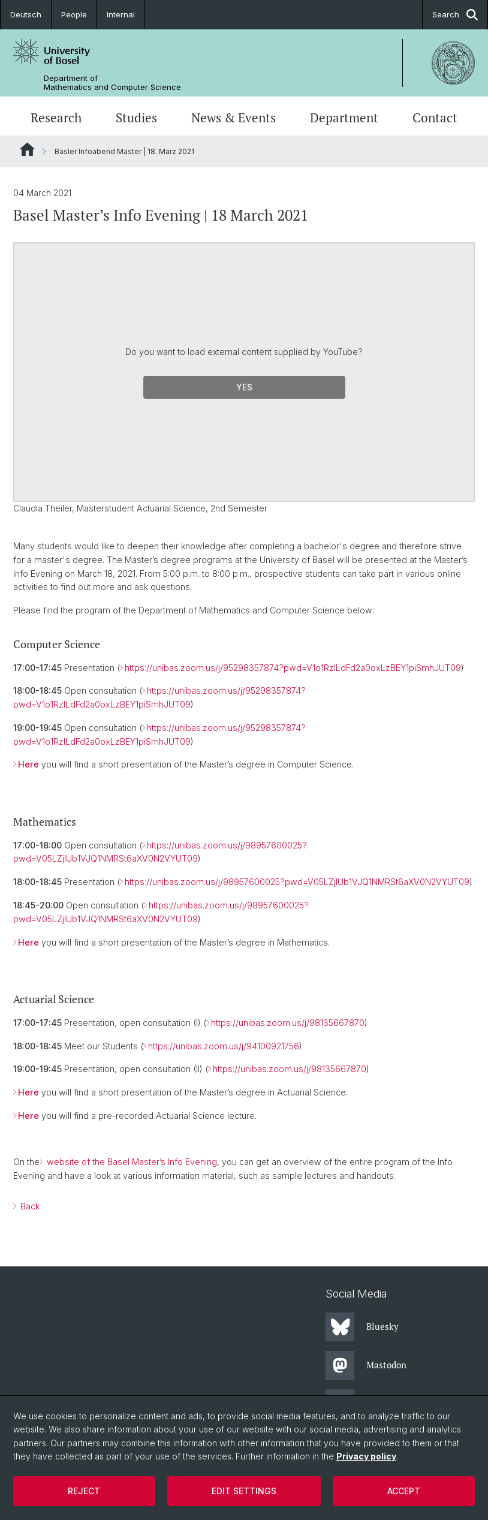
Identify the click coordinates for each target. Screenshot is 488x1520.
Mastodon (366, 1365)
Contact (434, 117)
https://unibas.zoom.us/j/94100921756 (223, 1046)
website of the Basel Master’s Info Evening (130, 1162)
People (74, 14)
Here (28, 764)
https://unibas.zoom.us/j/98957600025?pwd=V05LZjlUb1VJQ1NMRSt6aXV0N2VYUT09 (297, 882)
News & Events (233, 117)
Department (344, 117)
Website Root (27, 149)
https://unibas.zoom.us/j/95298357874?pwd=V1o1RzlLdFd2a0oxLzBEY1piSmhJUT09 (293, 668)
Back (29, 1206)
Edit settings (244, 1491)
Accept (403, 1491)
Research (56, 117)
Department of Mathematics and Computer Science (112, 83)
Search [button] (455, 14)
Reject (84, 1491)
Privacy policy (366, 1456)
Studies (136, 117)
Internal (121, 14)
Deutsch (25, 14)
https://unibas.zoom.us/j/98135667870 (288, 1023)
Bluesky (362, 1327)
